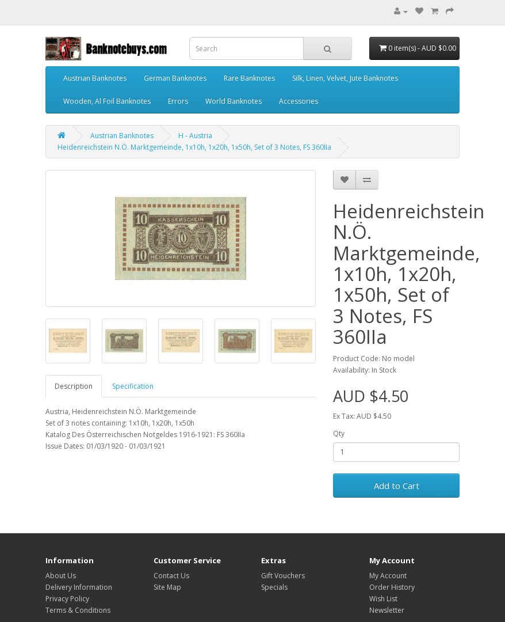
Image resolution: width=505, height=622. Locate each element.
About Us (60, 576)
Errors (178, 101)
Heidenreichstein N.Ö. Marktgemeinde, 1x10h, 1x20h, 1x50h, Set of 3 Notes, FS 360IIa (194, 147)
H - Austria (195, 136)
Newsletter (386, 610)
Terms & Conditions (77, 610)
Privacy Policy (67, 599)
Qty (339, 433)
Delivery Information (78, 587)
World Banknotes (233, 101)
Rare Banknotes (249, 78)
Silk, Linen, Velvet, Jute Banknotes (345, 78)
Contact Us (171, 576)
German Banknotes (175, 78)
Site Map (167, 587)
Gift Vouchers (283, 576)
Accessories (298, 101)
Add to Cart (396, 485)
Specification (133, 386)
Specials (274, 587)
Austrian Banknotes (95, 78)
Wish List (383, 599)
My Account (388, 576)
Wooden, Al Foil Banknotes (107, 101)
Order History (392, 587)
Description (74, 386)
